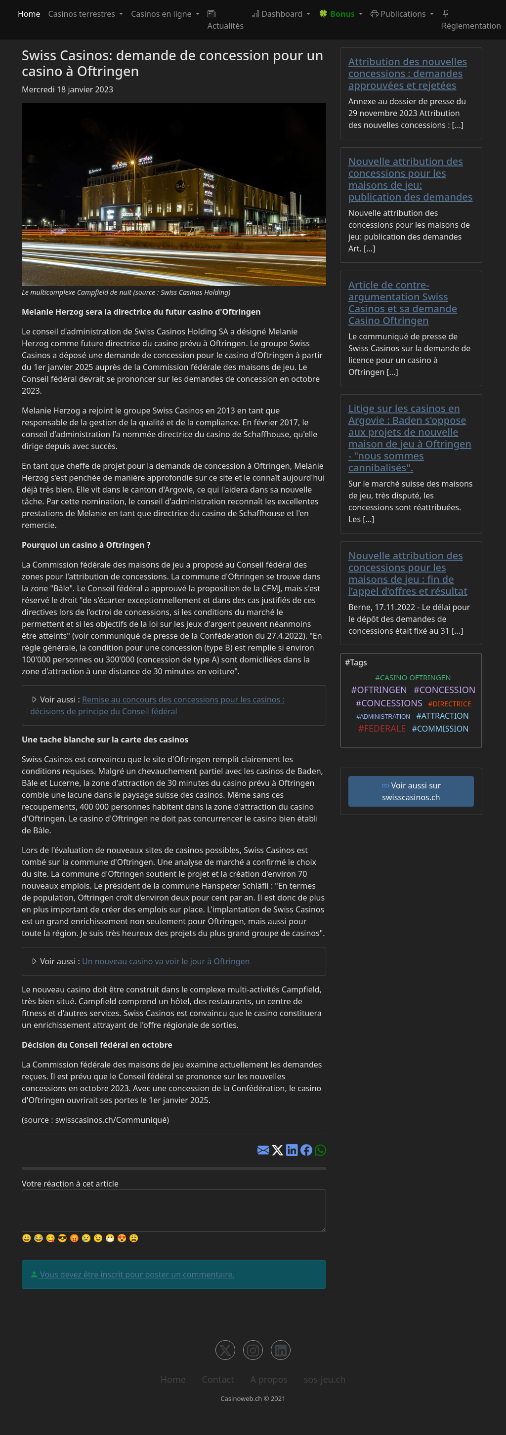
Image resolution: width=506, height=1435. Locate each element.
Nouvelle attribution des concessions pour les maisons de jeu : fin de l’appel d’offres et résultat (407, 573)
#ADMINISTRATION (381, 716)
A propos (269, 1379)
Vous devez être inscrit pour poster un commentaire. (136, 1274)
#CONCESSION (442, 690)
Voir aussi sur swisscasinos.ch (411, 791)
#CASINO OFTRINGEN (411, 677)
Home (29, 13)
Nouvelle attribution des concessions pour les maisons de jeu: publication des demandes (410, 179)
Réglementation (471, 19)
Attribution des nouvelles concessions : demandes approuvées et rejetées (407, 73)
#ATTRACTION (440, 715)
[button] (340, 14)
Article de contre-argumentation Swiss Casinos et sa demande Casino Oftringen (402, 302)
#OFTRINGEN (376, 690)
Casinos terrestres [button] (83, 13)
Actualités (226, 19)
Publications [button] (399, 13)
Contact (218, 1379)
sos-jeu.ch (324, 1379)
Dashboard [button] (278, 13)
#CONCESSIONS (386, 703)
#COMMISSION (438, 728)
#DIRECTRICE (447, 703)
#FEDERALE (380, 728)
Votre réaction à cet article (70, 1183)
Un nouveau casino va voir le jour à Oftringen (166, 961)
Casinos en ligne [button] (162, 13)
